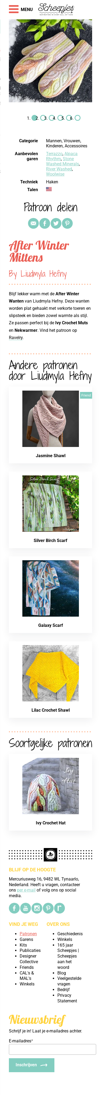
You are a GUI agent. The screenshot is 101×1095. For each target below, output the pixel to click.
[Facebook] (14, 908)
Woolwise (55, 174)
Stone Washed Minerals (62, 161)
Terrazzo (54, 153)
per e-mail (26, 890)
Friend (86, 395)
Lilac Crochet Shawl (51, 710)
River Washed (59, 169)
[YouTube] (25, 908)
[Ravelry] (59, 908)
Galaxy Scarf (50, 625)
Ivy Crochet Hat (50, 822)
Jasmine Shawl (50, 455)
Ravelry (16, 337)
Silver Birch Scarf (50, 540)
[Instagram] (37, 908)
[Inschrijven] (31, 1065)
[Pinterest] (48, 908)
